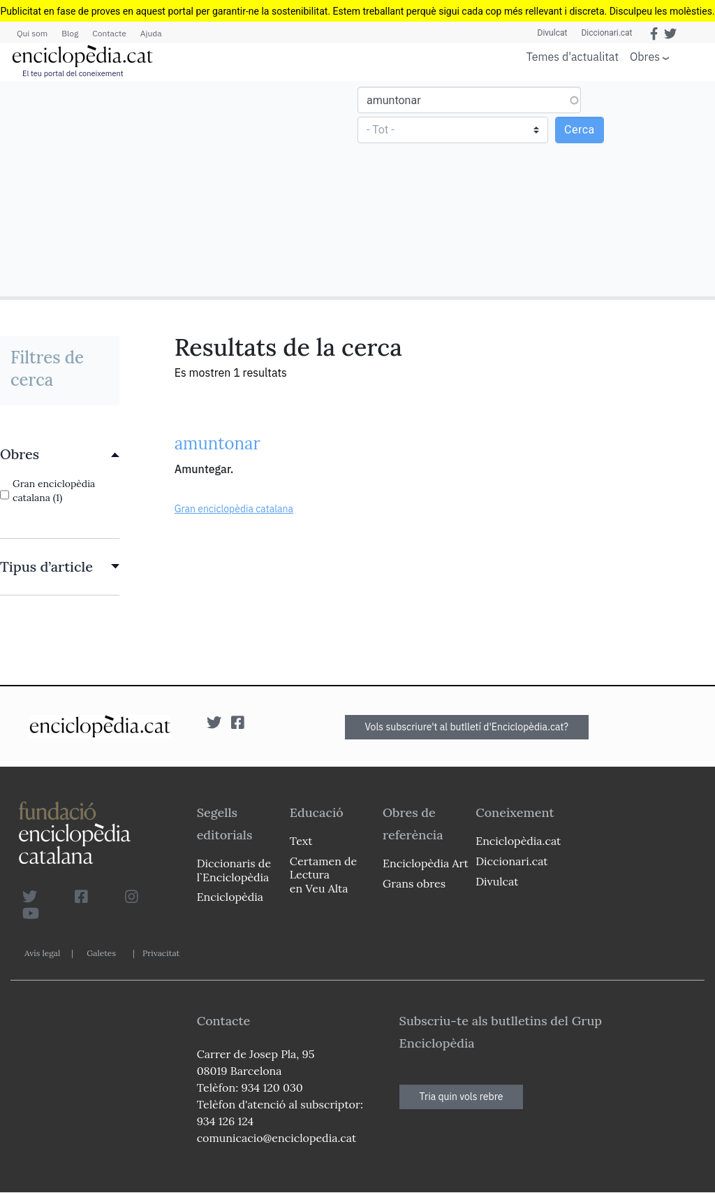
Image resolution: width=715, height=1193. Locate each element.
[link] (59, 454)
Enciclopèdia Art (426, 863)
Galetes (101, 953)
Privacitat (160, 953)
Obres (645, 56)
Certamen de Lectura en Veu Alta (323, 874)
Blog (69, 33)
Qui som (32, 33)
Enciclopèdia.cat (518, 841)
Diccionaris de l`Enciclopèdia (234, 869)
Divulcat (553, 33)
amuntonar (217, 443)
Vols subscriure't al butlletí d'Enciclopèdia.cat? (467, 727)
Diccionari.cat (606, 33)
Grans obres (414, 883)
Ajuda (151, 33)
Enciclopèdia (230, 897)
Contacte (109, 33)
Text (301, 841)
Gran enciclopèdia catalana (234, 508)
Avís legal (42, 953)
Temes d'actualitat (572, 56)
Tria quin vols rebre (461, 1096)
